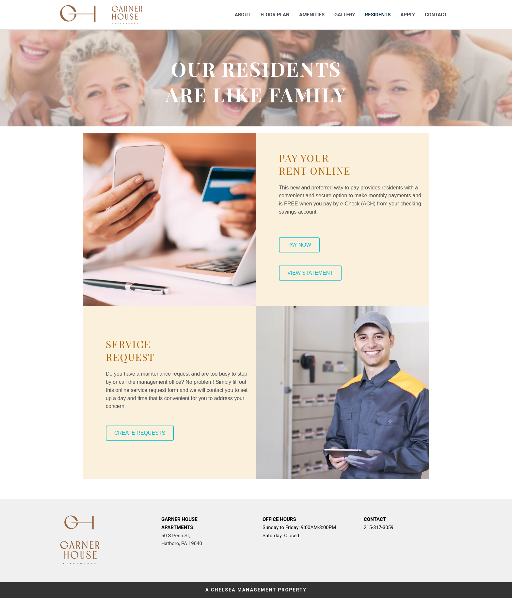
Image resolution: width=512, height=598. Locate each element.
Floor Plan (275, 15)
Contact (436, 15)
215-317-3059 (379, 527)
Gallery (344, 15)
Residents (378, 15)
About (243, 15)
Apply (407, 15)
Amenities (312, 15)
